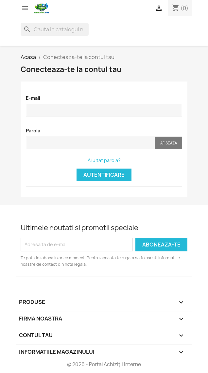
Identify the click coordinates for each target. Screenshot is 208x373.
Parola (33, 130)
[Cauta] (55, 29)
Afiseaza (168, 143)
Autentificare (104, 174)
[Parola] (90, 143)
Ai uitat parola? (104, 160)
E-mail (33, 98)
